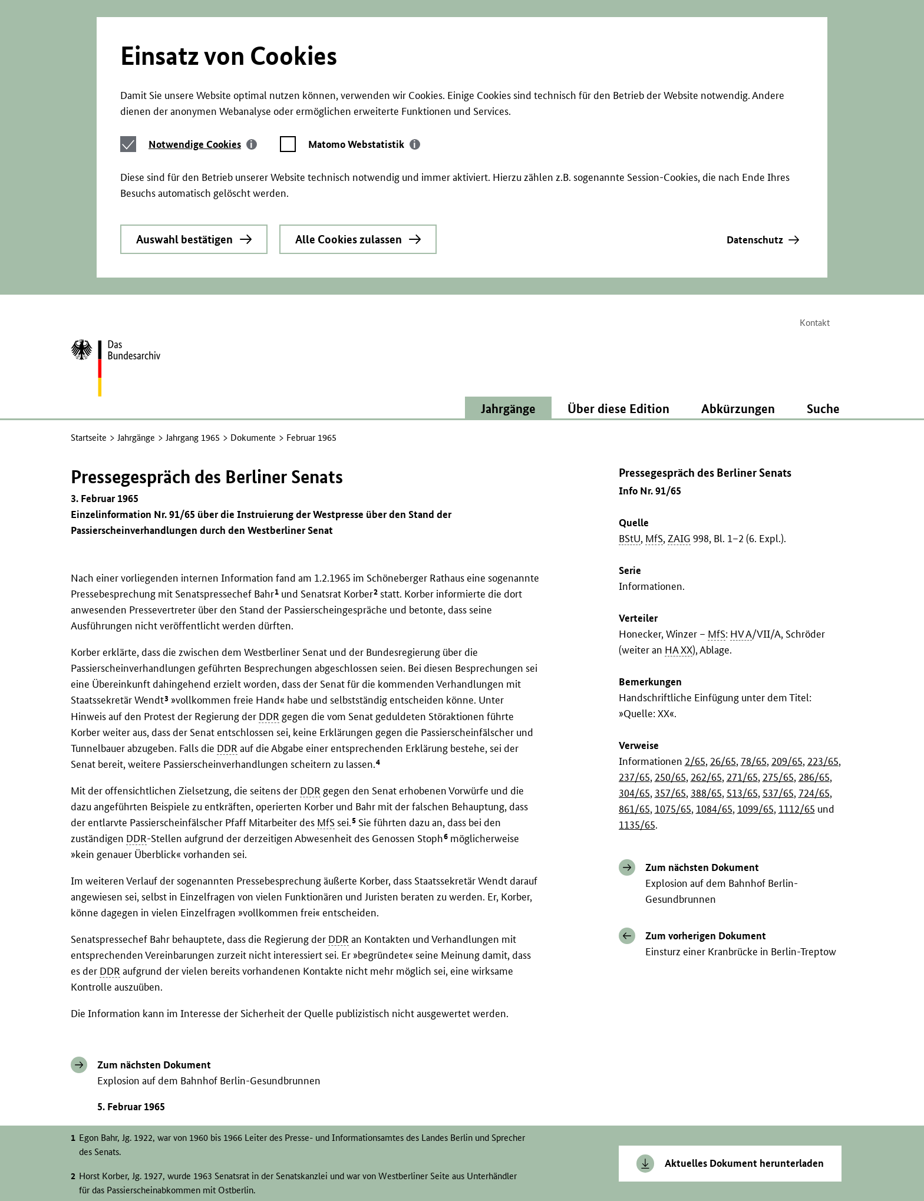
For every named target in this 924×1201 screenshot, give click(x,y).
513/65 (742, 626)
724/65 (814, 626)
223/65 (823, 594)
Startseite (89, 271)
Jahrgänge (136, 271)
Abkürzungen (738, 242)
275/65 (778, 610)
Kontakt (815, 157)
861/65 (634, 642)
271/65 (742, 610)
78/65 (754, 594)
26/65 (723, 594)
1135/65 (637, 658)
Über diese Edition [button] (618, 242)
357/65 (670, 626)
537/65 (778, 626)
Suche (823, 242)
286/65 (814, 610)
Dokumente (253, 271)
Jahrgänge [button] (508, 242)
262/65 (706, 610)
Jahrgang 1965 (193, 271)
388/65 (706, 626)
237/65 (634, 610)
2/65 (695, 594)
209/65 (787, 594)
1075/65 (673, 642)
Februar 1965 (311, 271)
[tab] (202, 29)
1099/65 (755, 642)
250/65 (670, 610)
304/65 (634, 626)
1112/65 (796, 642)
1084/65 (714, 642)
